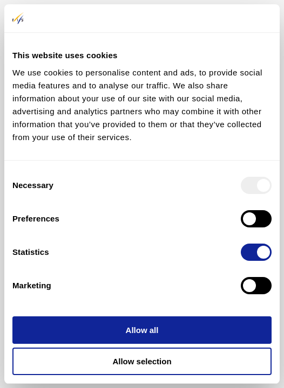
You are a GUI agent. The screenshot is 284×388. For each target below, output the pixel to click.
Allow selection (141, 361)
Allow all (142, 330)
